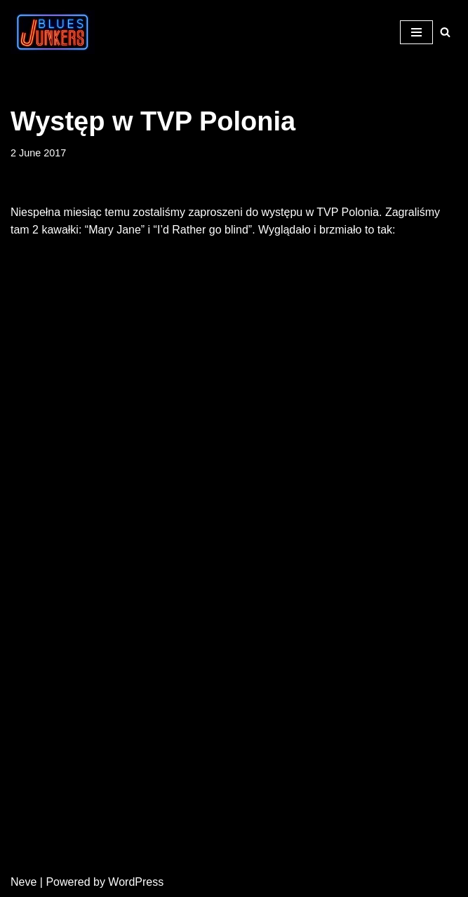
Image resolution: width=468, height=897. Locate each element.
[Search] (445, 32)
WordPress (135, 882)
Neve (23, 882)
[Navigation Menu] (416, 32)
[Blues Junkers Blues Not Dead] (53, 32)
